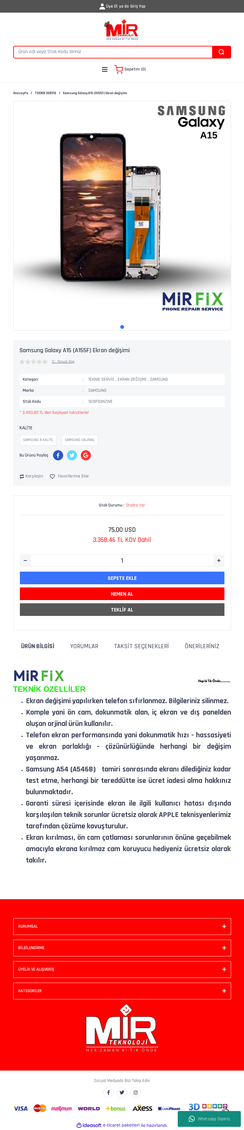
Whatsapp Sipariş (209, 1118)
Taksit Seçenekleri (141, 646)
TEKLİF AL (122, 609)
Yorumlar (84, 646)
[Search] (122, 52)
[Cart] (130, 69)
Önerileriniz (202, 646)
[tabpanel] (122, 210)
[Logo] (122, 30)
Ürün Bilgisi (37, 646)
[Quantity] (122, 560)
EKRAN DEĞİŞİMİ (132, 379)
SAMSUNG (159, 379)
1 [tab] (122, 327)
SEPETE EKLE (122, 578)
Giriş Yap (138, 6)
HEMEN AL (122, 594)
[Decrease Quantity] (25, 560)
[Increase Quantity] (218, 560)
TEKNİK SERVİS (101, 379)
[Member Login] (102, 6)
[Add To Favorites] (69, 476)
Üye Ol (111, 6)
